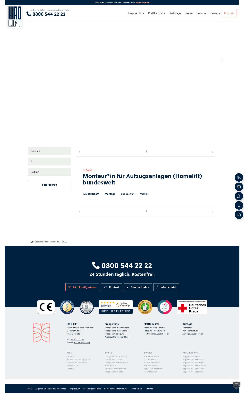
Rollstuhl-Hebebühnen (154, 330)
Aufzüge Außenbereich (192, 333)
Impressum (75, 388)
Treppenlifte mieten (114, 371)
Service (201, 13)
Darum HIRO (150, 359)
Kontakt (111, 287)
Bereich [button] (35, 151)
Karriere (70, 356)
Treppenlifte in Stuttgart (193, 362)
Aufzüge (175, 13)
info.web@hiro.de (82, 342)
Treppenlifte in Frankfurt (193, 359)
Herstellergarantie (152, 362)
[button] (221, 60)
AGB (30, 388)
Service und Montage (154, 368)
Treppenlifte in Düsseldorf (194, 365)
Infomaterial (166, 287)
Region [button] (35, 172)
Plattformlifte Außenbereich (156, 333)
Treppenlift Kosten (113, 359)
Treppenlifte (136, 13)
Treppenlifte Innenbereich (117, 327)
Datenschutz (136, 388)
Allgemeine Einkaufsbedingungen (50, 388)
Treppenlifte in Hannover (193, 371)
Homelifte (187, 327)
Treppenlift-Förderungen (116, 362)
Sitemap (149, 388)
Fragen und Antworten (77, 362)
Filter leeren (49, 184)
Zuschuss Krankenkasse (115, 368)
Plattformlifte (157, 13)
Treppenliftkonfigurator (115, 333)
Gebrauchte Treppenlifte (116, 336)
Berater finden (137, 287)
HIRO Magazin (150, 371)
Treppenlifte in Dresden (193, 368)
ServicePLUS (72, 365)
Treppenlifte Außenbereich (117, 330)
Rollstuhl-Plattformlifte (154, 327)
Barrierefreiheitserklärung (115, 388)
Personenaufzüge (190, 330)
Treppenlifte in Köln (191, 356)
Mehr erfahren (142, 2)
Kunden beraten (151, 365)
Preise (189, 13)
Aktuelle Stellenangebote (78, 359)
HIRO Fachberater (152, 356)
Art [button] (33, 161)
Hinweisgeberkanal (92, 388)
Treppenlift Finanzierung (116, 356)
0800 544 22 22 (122, 265)
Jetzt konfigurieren (82, 287)
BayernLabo (110, 365)
